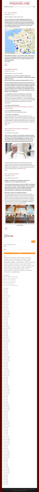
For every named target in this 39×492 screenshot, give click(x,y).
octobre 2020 (6, 304)
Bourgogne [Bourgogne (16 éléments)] (28, 257)
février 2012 (5, 420)
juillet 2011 (5, 429)
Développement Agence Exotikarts (19, 490)
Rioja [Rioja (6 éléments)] (23, 267)
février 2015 (5, 369)
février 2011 (5, 436)
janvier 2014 (5, 387)
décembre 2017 (6, 340)
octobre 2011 (6, 424)
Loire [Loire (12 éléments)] (28, 265)
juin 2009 (5, 461)
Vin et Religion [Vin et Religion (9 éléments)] (29, 270)
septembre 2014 (6, 375)
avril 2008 (5, 481)
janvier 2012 (5, 421)
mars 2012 (5, 418)
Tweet (6, 65)
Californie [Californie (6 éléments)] (6, 259)
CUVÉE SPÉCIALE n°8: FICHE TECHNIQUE (11, 285)
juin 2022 (5, 292)
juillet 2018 (5, 331)
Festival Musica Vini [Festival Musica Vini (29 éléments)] (20, 262)
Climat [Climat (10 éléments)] (13, 260)
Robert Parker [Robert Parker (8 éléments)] (28, 267)
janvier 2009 (5, 469)
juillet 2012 (5, 412)
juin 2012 (5, 414)
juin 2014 (5, 380)
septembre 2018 (6, 328)
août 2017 (5, 343)
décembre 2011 (6, 423)
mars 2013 (5, 402)
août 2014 (5, 377)
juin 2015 (5, 365)
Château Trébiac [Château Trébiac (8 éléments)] (7, 260)
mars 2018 (5, 335)
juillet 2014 (5, 378)
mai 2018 (5, 332)
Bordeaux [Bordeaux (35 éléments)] (14, 257)
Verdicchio (30, 106)
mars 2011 (5, 435)
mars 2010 (5, 448)
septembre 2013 (6, 393)
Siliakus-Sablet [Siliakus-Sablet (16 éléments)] (17, 268)
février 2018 (5, 337)
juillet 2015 (5, 363)
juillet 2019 (5, 319)
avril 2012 (5, 417)
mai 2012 (5, 415)
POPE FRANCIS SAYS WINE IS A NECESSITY (17, 128)
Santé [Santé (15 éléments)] (5, 268)
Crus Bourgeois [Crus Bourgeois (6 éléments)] (27, 260)
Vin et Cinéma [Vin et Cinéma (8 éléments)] (15, 270)
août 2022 (5, 289)
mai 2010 (5, 445)
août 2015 (5, 362)
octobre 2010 (6, 442)
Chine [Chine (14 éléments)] (29, 259)
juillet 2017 (5, 344)
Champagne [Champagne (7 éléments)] (24, 259)
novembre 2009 (6, 454)
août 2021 (5, 298)
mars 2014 (5, 384)
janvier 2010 (5, 451)
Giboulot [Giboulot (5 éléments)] (27, 262)
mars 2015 (5, 368)
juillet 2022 (5, 291)
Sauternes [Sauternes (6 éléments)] (11, 268)
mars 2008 (5, 482)
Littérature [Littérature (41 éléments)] (23, 265)
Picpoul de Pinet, (16, 106)
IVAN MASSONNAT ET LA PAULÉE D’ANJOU (11, 276)
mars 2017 (5, 350)
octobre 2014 (6, 374)
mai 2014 (5, 381)
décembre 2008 (6, 470)
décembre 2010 (6, 439)
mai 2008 (5, 479)
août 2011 (5, 427)
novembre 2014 (6, 372)
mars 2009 (5, 466)
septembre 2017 (6, 341)
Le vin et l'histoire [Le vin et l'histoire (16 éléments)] (16, 265)
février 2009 (5, 467)
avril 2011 (5, 433)
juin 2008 (5, 478)
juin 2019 (5, 320)
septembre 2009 (6, 457)
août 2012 (5, 411)
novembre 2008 (6, 472)
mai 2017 (5, 347)
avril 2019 (5, 323)
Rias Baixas (23, 106)
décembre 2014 (6, 371)
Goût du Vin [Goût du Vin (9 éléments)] (32, 262)
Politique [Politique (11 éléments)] (14, 267)
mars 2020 (5, 307)
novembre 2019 (6, 313)
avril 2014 (5, 383)
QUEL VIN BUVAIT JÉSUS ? (12, 174)
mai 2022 (5, 294)
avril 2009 (5, 464)
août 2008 (5, 475)
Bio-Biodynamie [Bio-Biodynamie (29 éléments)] (7, 257)
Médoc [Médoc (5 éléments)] (32, 265)
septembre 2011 (6, 426)
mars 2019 (5, 325)
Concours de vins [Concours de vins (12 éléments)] (19, 260)
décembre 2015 (6, 356)
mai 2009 (5, 463)
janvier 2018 (5, 338)
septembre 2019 (6, 316)
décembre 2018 (6, 326)
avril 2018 (5, 334)
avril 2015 (5, 366)
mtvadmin (8, 14)
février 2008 (5, 484)
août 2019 (5, 317)
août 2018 (5, 329)
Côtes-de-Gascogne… (9, 108)
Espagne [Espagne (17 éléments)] (13, 262)
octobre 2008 (6, 473)
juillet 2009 (5, 460)
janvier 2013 (5, 405)
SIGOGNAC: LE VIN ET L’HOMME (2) (10, 279)
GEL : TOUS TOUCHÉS (11, 12)
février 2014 (5, 386)
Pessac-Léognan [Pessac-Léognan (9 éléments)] (7, 267)
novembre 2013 (6, 390)
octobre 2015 (6, 359)
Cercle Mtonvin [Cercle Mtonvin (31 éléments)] (17, 259)
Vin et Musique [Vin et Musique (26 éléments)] (22, 270)
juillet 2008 (5, 476)
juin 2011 (5, 430)
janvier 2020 (5, 310)
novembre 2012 (6, 408)
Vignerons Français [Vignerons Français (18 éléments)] (8, 270)
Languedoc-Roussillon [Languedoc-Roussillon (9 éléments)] (8, 265)
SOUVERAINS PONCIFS (11, 69)
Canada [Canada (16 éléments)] (11, 259)
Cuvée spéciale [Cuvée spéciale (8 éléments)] (7, 262)
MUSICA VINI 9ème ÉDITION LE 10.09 (10, 282)
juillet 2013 (5, 396)
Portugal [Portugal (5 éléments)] (19, 267)
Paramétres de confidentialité (28, 489)
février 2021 (5, 301)
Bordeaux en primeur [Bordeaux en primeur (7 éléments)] (21, 257)
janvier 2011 (5, 438)
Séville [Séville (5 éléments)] (22, 268)
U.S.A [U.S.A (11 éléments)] (27, 268)
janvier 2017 (5, 353)
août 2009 (5, 458)
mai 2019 (5, 322)
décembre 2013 (6, 389)
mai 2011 (5, 432)
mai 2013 (5, 399)
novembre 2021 (6, 295)
